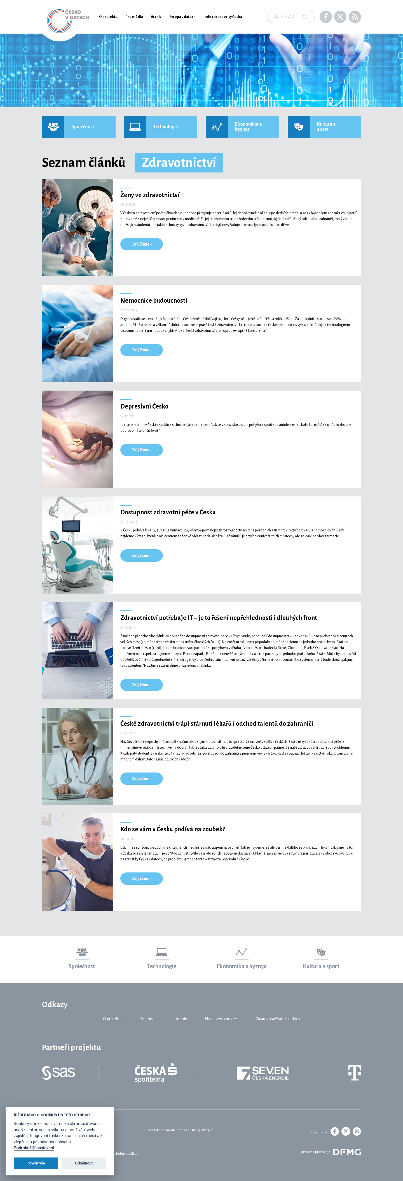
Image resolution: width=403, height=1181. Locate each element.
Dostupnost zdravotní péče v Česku (168, 512)
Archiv (156, 17)
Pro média (134, 17)
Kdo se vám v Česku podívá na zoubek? (172, 829)
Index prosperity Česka (222, 17)
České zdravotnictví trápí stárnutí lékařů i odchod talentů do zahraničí (216, 723)
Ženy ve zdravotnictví (150, 195)
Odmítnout (84, 1163)
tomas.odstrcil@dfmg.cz (195, 1130)
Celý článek (142, 244)
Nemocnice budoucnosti (153, 300)
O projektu (108, 17)
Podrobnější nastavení (34, 1148)
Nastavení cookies (221, 1019)
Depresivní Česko (144, 406)
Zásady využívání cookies (278, 1019)
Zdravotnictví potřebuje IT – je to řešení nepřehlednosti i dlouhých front (218, 618)
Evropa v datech (182, 17)
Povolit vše (36, 1163)
